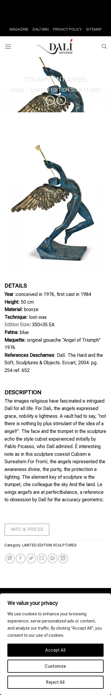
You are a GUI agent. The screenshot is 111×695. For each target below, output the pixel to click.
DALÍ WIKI (41, 29)
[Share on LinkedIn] (63, 558)
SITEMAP (94, 29)
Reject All (55, 682)
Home (17, 90)
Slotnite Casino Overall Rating (55, 11)
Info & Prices (27, 529)
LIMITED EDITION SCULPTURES (65, 90)
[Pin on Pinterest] (52, 558)
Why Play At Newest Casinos (29, 4)
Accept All (55, 650)
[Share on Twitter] (31, 558)
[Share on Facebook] (20, 558)
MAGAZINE (18, 29)
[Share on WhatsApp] (10, 558)
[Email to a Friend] (42, 558)
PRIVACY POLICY (67, 29)
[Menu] (8, 46)
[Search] (104, 46)
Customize (55, 666)
